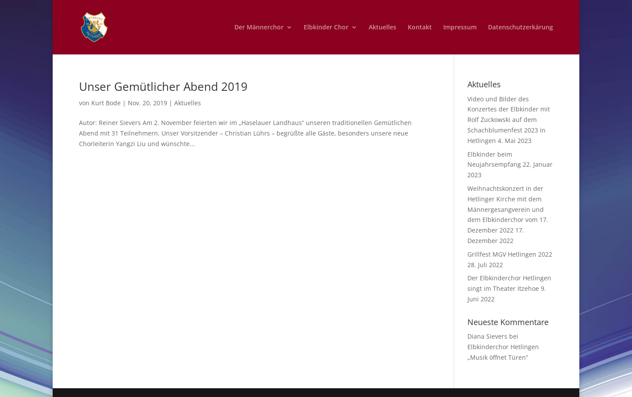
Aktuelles (382, 27)
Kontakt (420, 27)
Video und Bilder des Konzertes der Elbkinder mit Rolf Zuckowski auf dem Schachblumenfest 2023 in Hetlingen (508, 120)
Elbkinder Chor (326, 27)
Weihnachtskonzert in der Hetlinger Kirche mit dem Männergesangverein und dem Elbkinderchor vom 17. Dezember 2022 (507, 209)
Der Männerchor (259, 27)
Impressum (460, 27)
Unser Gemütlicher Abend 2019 (163, 86)
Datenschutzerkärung (520, 27)
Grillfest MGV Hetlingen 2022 (509, 254)
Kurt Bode (106, 103)
